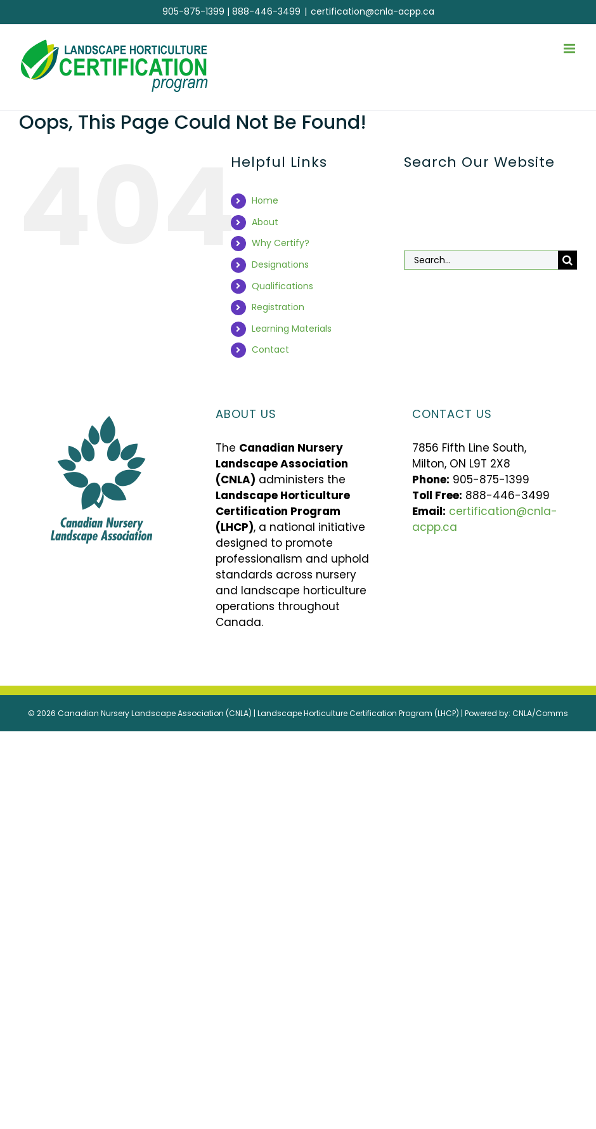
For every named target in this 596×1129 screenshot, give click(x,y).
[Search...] (481, 260)
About (265, 222)
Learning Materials (292, 328)
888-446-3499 (266, 11)
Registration (278, 307)
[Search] (567, 260)
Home (265, 200)
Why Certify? (280, 243)
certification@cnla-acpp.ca (372, 11)
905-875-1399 (193, 11)
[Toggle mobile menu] (570, 48)
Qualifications (282, 286)
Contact (270, 349)
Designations (280, 264)
